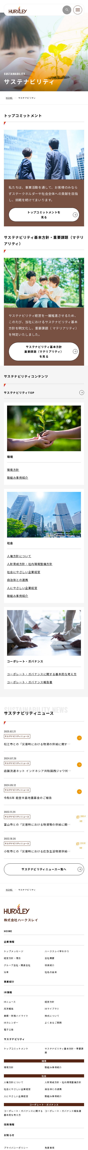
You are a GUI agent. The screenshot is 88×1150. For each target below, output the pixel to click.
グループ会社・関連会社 (17, 965)
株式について (52, 1015)
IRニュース (10, 1001)
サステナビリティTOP (44, 392)
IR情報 (8, 992)
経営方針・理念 (12, 958)
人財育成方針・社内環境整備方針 (29, 564)
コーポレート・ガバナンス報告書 (29, 682)
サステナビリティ (14, 1039)
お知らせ (9, 1135)
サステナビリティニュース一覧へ (52, 869)
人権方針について (19, 556)
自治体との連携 (17, 580)
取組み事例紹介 (17, 478)
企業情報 (9, 941)
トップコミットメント (16, 1048)
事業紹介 (9, 981)
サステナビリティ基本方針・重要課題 (64, 1050)
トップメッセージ (13, 951)
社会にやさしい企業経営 (23, 572)
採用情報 (9, 1124)
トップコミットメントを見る (52, 214)
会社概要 (50, 958)
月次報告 (9, 1008)
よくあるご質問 (53, 1022)
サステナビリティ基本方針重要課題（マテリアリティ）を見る (51, 351)
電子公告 (9, 1029)
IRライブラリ (52, 1008)
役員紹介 (50, 965)
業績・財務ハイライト (16, 1015)
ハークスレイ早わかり (57, 951)
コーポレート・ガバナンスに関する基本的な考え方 (42, 674)
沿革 (6, 972)
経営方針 (50, 1001)
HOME (8, 931)
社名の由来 (51, 972)
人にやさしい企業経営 (22, 588)
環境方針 (13, 470)
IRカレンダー (11, 1022)
